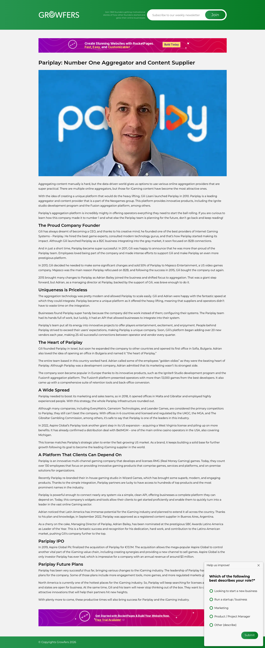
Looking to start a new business (235, 591)
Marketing (221, 608)
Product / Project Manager (232, 616)
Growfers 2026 (66, 642)
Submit (250, 635)
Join (215, 15)
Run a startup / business (230, 599)
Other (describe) (225, 625)
